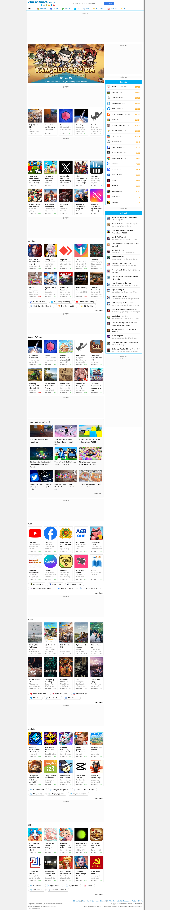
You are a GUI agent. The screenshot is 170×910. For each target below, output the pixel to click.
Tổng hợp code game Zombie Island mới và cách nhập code (125, 343)
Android (31, 729)
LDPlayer (115, 202)
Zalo (115, 164)
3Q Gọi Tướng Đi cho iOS (121, 296)
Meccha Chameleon (120, 125)
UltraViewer (117, 109)
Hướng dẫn (111, 901)
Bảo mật (103, 901)
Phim (30, 620)
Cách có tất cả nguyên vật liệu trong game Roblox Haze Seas (124, 324)
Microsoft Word (119, 175)
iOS (29, 825)
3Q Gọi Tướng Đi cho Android (122, 303)
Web (30, 524)
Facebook (127, 901)
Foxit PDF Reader (121, 114)
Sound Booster (119, 153)
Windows (32, 241)
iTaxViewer (117, 142)
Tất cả (30, 8)
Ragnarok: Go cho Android (122, 263)
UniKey (119, 87)
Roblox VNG (118, 147)
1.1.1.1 (117, 136)
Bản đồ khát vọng (118, 250)
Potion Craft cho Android (125, 224)
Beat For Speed (117, 336)
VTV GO (115, 186)
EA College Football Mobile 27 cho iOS (126, 349)
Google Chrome (119, 158)
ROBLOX (116, 169)
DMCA (140, 901)
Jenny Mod (117, 191)
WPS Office (116, 197)
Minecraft (117, 92)
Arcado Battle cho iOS (120, 316)
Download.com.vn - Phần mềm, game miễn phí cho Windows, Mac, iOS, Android (41, 3)
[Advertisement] (85, 30)
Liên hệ (119, 901)
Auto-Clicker (117, 98)
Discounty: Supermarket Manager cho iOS (125, 218)
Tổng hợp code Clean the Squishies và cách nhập (126, 271)
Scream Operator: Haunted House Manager (124, 330)
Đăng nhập (77, 901)
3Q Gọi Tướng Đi (118, 290)
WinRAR (116, 120)
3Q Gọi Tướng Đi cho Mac (121, 283)
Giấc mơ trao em (118, 257)
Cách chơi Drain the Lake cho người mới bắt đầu (125, 278)
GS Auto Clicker (119, 131)
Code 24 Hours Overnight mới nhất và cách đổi (125, 245)
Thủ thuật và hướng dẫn (40, 422)
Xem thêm (99, 310)
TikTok (114, 180)
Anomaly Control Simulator (124, 309)
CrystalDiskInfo (118, 103)
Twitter (134, 901)
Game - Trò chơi (35, 337)
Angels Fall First (119, 237)
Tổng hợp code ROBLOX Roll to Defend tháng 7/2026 (123, 231)
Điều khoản (94, 901)
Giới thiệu (85, 901)
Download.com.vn (126, 903)
